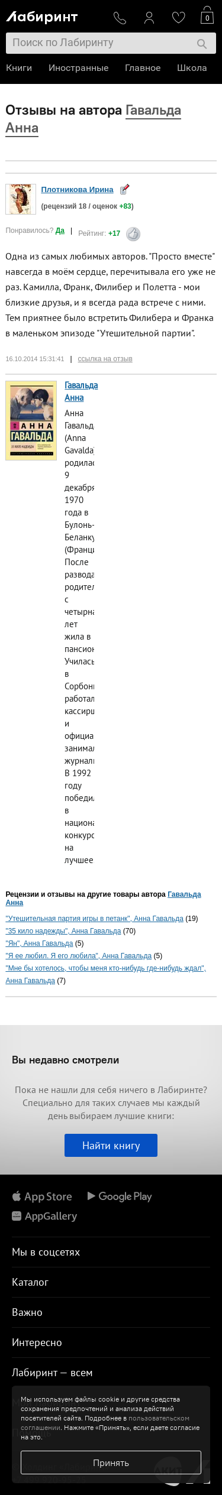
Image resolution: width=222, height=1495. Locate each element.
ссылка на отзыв (105, 359)
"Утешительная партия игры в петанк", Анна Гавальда (94, 918)
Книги (19, 67)
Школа (192, 67)
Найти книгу (111, 1145)
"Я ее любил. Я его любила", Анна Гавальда (78, 956)
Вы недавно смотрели (65, 1059)
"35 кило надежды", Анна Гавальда (63, 931)
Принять (111, 1462)
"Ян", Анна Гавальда (39, 943)
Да (60, 230)
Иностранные (78, 67)
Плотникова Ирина (77, 189)
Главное (142, 67)
